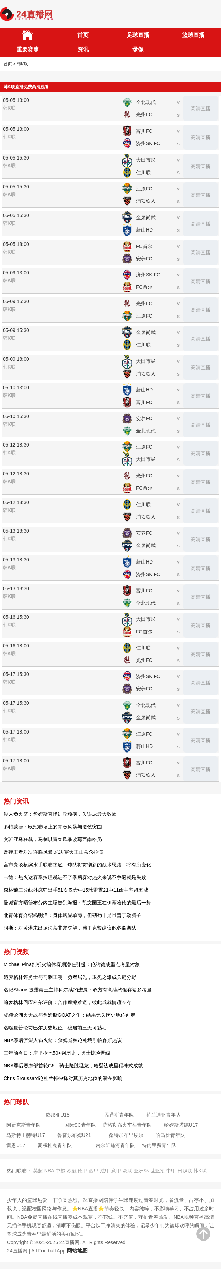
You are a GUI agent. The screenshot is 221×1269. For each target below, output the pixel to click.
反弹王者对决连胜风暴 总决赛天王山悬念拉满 (53, 852)
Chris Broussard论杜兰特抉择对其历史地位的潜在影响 (63, 1078)
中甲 (171, 1170)
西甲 (94, 1170)
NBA (49, 1170)
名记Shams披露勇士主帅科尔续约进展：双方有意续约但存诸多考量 (78, 990)
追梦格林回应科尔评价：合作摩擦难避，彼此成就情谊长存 (67, 1002)
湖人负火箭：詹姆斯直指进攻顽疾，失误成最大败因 (60, 814)
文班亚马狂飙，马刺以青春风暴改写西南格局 (53, 839)
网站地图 (77, 1251)
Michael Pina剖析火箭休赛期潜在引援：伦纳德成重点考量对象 (72, 964)
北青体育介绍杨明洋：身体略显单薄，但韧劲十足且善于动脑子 (72, 915)
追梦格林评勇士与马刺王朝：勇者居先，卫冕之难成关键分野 (70, 977)
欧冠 (72, 1170)
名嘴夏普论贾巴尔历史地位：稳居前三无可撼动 (55, 1027)
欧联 (127, 1170)
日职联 (184, 1170)
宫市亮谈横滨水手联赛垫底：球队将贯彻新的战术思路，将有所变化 (77, 864)
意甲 (116, 1170)
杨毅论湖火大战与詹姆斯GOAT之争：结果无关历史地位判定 (69, 1015)
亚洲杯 (141, 1170)
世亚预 (157, 1170)
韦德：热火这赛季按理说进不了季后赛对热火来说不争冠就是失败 (75, 877)
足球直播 (138, 35)
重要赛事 (28, 49)
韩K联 (199, 1170)
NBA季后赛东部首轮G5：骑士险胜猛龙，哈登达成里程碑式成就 (73, 1065)
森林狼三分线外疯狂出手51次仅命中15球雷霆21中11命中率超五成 (76, 890)
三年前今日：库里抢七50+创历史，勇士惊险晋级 (57, 1053)
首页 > (9, 63)
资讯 (83, 49)
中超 (60, 1170)
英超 (38, 1170)
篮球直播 (193, 35)
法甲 (105, 1170)
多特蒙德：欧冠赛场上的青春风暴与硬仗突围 (53, 826)
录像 (138, 49)
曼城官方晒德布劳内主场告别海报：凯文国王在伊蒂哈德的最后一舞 (77, 902)
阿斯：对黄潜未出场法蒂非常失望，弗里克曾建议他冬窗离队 (70, 928)
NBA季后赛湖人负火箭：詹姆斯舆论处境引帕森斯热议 (63, 1040)
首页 (83, 35)
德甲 (82, 1170)
